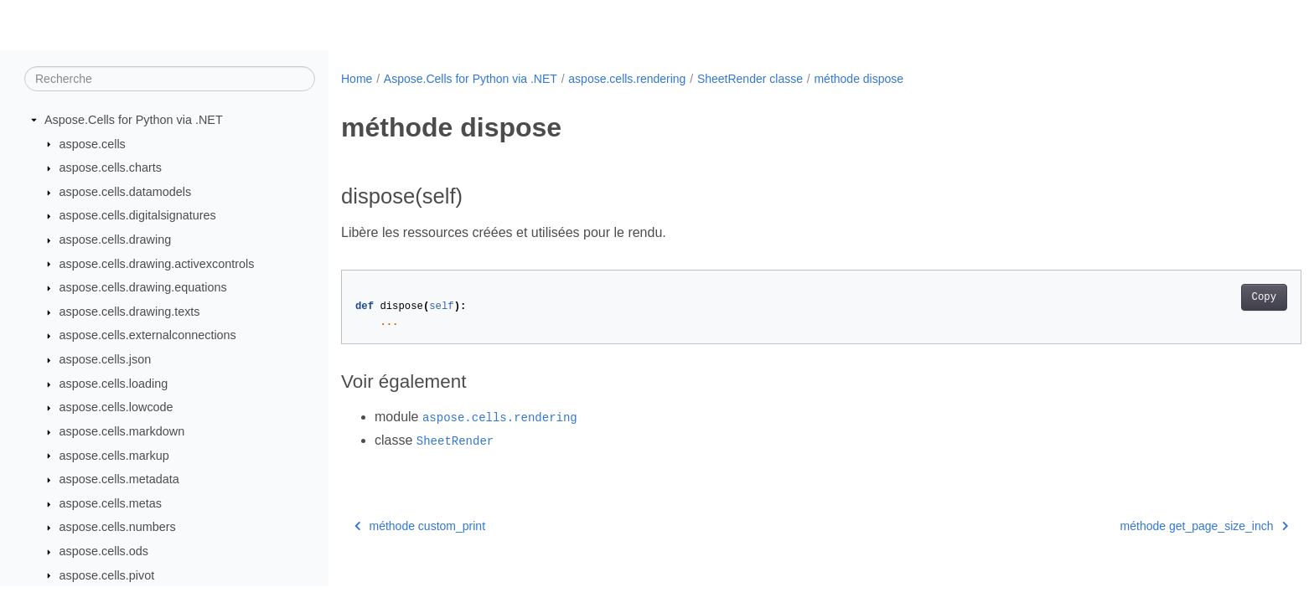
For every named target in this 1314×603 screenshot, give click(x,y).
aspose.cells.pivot (107, 575)
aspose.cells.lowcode (116, 407)
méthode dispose (858, 78)
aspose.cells (92, 144)
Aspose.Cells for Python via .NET (133, 119)
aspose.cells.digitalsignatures (137, 215)
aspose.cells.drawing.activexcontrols (157, 264)
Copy (1198, 297)
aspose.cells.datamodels (125, 191)
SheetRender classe (750, 78)
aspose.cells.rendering (626, 78)
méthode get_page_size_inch (1138, 526)
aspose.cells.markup (114, 455)
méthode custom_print (419, 526)
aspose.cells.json (105, 359)
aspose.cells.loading (113, 383)
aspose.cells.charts (110, 167)
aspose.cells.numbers (117, 526)
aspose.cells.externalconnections (147, 335)
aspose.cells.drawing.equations (143, 287)
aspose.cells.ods (103, 551)
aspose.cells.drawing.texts (129, 311)
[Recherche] (169, 78)
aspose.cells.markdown (122, 431)
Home (356, 78)
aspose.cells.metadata (119, 479)
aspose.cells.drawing (115, 239)
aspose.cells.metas (110, 503)
